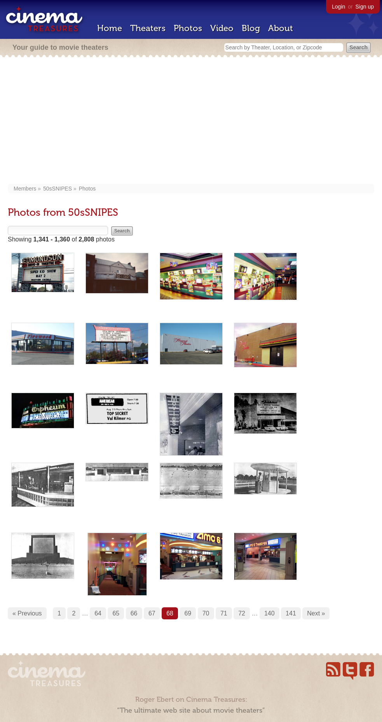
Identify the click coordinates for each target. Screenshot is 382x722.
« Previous (27, 613)
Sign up (365, 6)
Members (25, 188)
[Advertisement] (195, 121)
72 (241, 613)
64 (97, 613)
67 (151, 613)
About (280, 28)
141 (291, 613)
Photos (188, 28)
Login (338, 6)
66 (134, 613)
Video (222, 28)
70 (205, 613)
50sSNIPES (57, 188)
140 (269, 613)
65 (115, 613)
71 (223, 613)
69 (187, 613)
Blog (251, 28)
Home (109, 28)
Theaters (148, 28)
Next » (316, 613)
